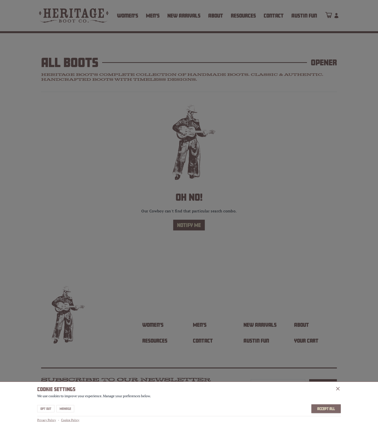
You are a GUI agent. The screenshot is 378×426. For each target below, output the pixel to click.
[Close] (338, 389)
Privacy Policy (46, 420)
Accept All (326, 408)
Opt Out (45, 408)
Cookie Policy (70, 420)
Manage (65, 408)
